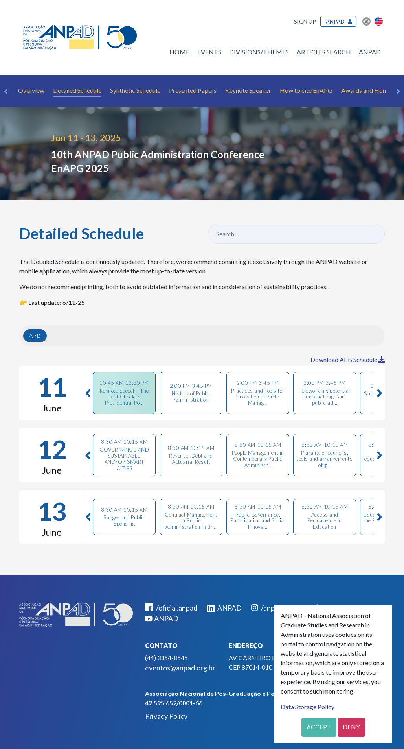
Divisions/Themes (259, 51)
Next (398, 92)
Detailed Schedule (77, 90)
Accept (319, 727)
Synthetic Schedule (135, 90)
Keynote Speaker (248, 90)
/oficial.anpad (171, 607)
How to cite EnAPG (306, 90)
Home (179, 51)
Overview (31, 90)
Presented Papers (193, 90)
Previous (6, 92)
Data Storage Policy (307, 706)
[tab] (124, 393)
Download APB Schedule (347, 359)
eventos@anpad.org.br (180, 667)
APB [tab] (35, 335)
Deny (351, 727)
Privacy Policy (166, 716)
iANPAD (335, 21)
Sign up (305, 21)
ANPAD (370, 51)
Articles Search (324, 51)
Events (209, 51)
